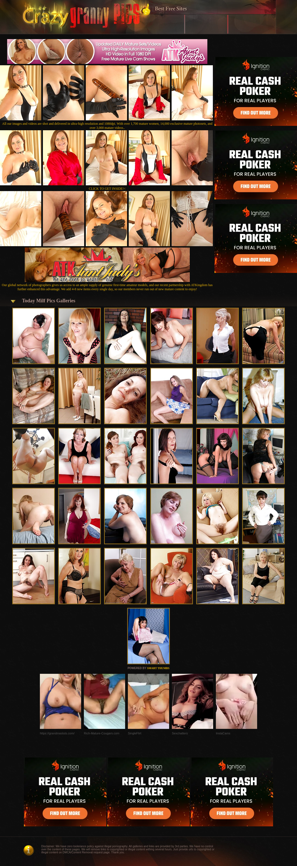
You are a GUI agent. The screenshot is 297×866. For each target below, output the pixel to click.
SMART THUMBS (158, 668)
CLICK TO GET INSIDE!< (107, 189)
